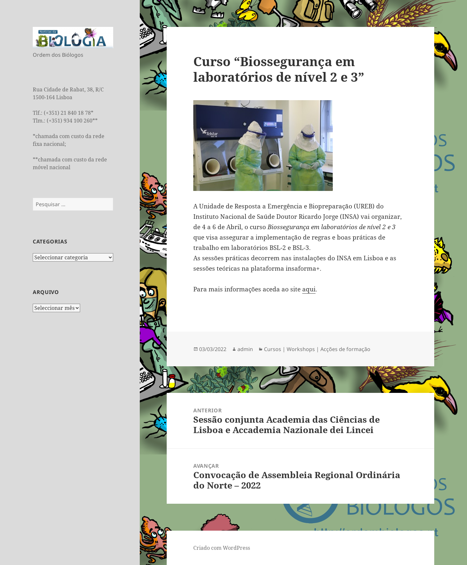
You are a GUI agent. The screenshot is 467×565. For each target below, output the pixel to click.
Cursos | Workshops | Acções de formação (317, 349)
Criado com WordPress (221, 547)
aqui (309, 289)
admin (245, 349)
